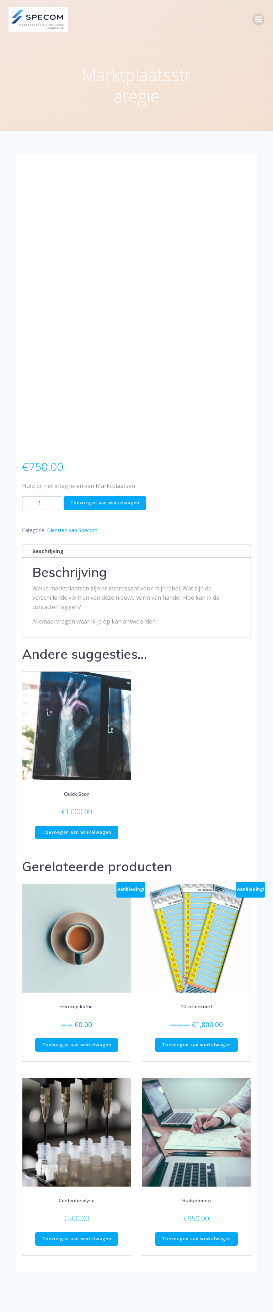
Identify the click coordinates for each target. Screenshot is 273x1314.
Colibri (201, 1295)
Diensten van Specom (72, 496)
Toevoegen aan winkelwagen (104, 469)
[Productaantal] (42, 469)
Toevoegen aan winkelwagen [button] (76, 798)
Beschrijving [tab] (48, 517)
